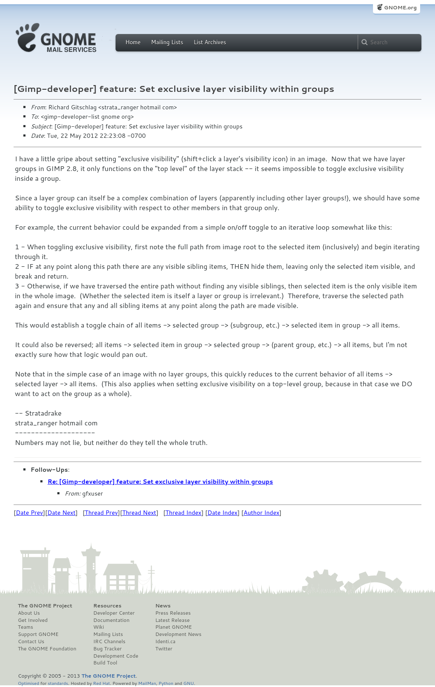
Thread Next (139, 512)
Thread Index (184, 512)
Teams (25, 627)
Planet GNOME (173, 627)
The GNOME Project (45, 605)
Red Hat (101, 683)
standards (58, 683)
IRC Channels (109, 641)
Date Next (61, 512)
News (162, 605)
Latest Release (172, 620)
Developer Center (114, 613)
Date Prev (29, 512)
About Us (29, 613)
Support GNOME (38, 634)
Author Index (261, 512)
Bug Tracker (107, 648)
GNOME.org (400, 7)
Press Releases (172, 613)
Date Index (222, 512)
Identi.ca (165, 641)
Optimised (28, 683)
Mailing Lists (167, 42)
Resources (107, 605)
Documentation (111, 620)
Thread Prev (101, 512)
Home (133, 42)
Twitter (163, 648)
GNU (189, 683)
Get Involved (33, 620)
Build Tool (105, 662)
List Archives (210, 42)
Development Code (115, 656)
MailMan (147, 683)
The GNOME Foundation (47, 648)
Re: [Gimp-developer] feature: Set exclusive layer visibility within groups (160, 481)
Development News (178, 634)
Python (165, 683)
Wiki (98, 627)
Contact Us (31, 641)
